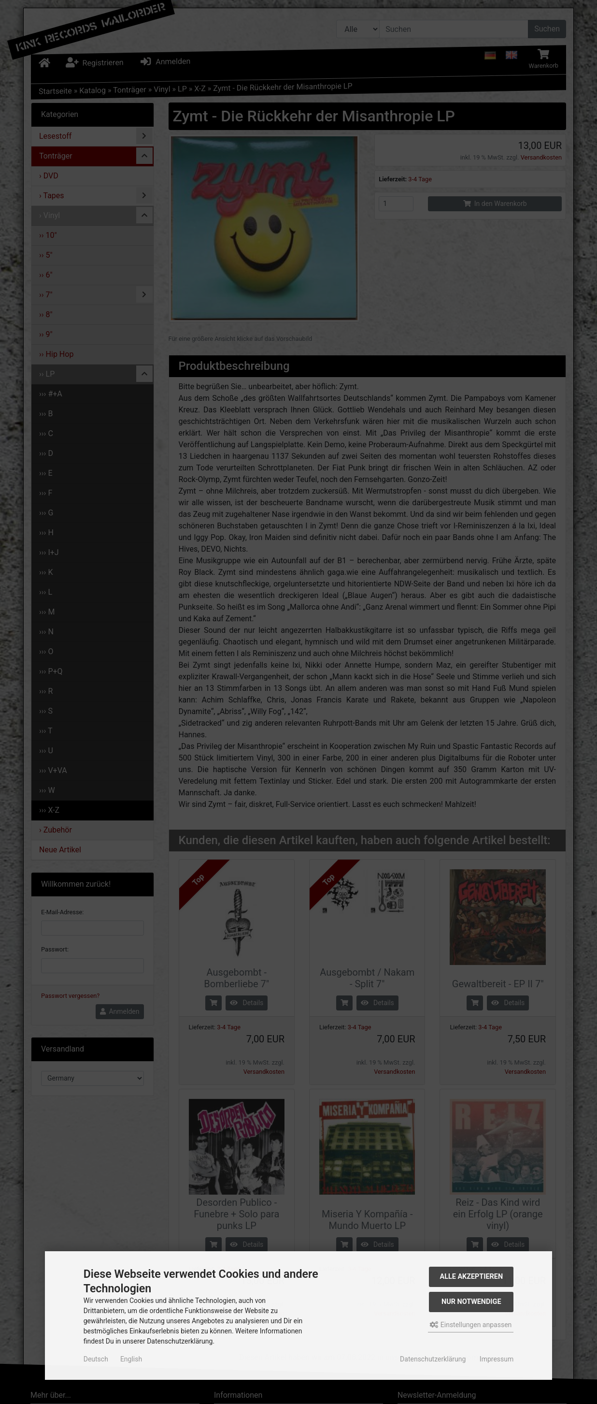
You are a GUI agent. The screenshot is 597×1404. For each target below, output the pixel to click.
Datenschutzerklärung (433, 1359)
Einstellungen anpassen (471, 1325)
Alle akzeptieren (471, 1276)
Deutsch (96, 1359)
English (131, 1359)
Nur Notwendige (471, 1302)
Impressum (496, 1359)
